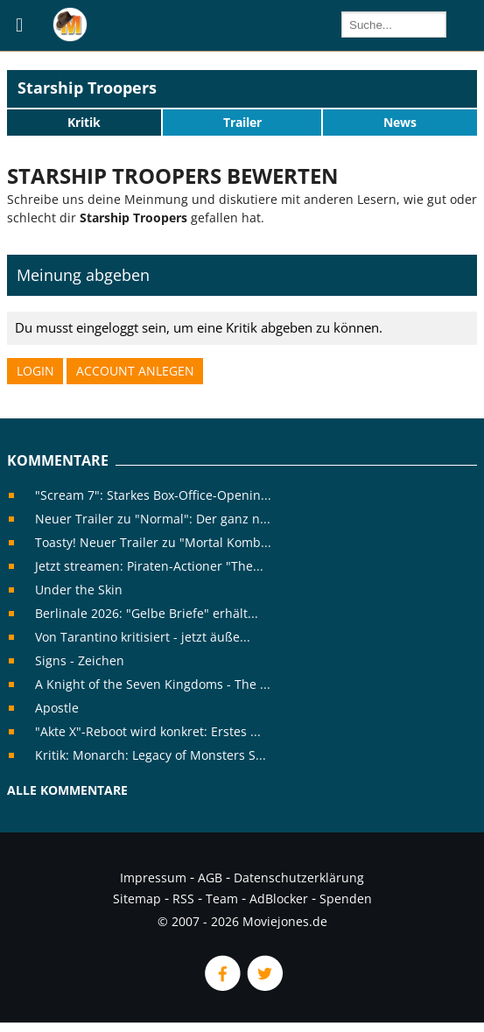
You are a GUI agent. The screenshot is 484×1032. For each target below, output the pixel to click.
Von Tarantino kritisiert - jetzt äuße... (142, 636)
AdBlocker (278, 898)
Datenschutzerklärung (299, 877)
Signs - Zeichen (79, 660)
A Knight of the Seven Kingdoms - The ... (152, 684)
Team (222, 898)
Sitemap (137, 898)
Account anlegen (135, 370)
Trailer (242, 122)
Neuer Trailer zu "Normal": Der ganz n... (152, 518)
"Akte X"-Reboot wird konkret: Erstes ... (148, 731)
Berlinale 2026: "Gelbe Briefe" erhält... (146, 613)
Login (35, 370)
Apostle (57, 707)
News (400, 122)
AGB (210, 877)
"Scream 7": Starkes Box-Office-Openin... (153, 495)
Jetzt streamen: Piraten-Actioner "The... (149, 566)
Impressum (153, 877)
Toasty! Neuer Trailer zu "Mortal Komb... (153, 542)
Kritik (84, 122)
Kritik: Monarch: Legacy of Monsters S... (150, 755)
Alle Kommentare (67, 790)
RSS (183, 898)
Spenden (345, 898)
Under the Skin (79, 589)
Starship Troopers (87, 87)
